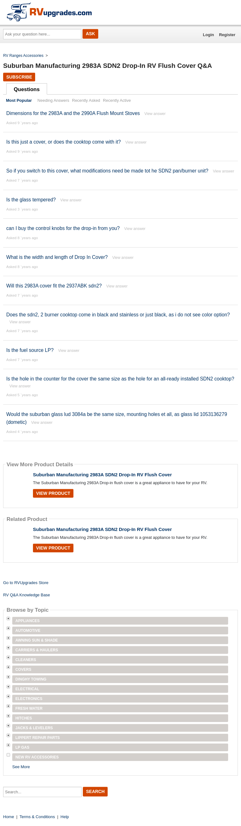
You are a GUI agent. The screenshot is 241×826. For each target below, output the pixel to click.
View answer (155, 114)
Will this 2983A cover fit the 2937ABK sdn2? (54, 285)
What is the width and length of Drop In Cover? (57, 257)
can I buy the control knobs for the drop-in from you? (63, 228)
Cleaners (25, 660)
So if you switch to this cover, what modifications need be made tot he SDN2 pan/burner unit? (107, 170)
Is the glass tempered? (31, 199)
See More (21, 766)
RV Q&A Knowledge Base (26, 595)
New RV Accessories (37, 757)
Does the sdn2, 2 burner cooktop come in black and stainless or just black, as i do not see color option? (118, 314)
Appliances (27, 621)
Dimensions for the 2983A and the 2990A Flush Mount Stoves (73, 113)
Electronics (28, 699)
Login (208, 34)
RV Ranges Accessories (23, 55)
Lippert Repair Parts (37, 738)
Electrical (27, 689)
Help (65, 816)
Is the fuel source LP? (30, 350)
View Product (53, 493)
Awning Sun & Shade (36, 640)
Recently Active (117, 100)
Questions (27, 89)
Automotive (27, 630)
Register (227, 34)
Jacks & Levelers (34, 728)
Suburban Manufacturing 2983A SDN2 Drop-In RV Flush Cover (102, 474)
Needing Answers (53, 100)
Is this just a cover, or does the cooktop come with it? (63, 142)
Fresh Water (28, 708)
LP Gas (22, 747)
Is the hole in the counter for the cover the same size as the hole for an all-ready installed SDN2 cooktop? (120, 378)
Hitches (23, 718)
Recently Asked (86, 100)
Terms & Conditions (37, 816)
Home (8, 816)
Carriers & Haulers (36, 650)
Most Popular (19, 100)
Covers (23, 669)
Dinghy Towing (30, 679)
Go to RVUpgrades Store (25, 582)
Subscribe (19, 76)
